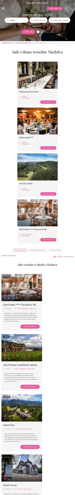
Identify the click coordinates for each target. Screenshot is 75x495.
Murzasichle (10, 273)
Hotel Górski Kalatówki (15, 328)
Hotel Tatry (9, 266)
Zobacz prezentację (27, 98)
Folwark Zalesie (11, 130)
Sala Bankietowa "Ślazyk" (52, 393)
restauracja (19, 473)
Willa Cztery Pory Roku (15, 393)
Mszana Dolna (48, 338)
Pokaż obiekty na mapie (48, 32)
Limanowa (47, 400)
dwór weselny (67, 477)
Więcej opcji (37, 26)
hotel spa (34, 477)
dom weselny (10, 397)
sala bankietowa (37, 473)
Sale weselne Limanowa (36, 449)
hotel (45, 208)
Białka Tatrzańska (48, 134)
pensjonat (43, 477)
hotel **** (9, 208)
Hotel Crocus (47, 266)
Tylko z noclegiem (55, 150)
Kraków (9, 92)
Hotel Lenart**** (47, 88)
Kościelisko (9, 400)
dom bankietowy (22, 477)
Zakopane (57, 270)
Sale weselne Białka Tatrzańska (37, 453)
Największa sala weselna (37, 150)
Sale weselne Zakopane (19, 449)
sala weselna (8, 473)
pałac (50, 477)
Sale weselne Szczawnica (54, 449)
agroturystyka (37, 480)
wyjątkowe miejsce (8, 477)
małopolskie (10, 94)
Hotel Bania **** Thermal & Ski (54, 130)
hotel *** (9, 270)
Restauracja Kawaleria (13, 88)
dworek (57, 477)
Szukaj (29, 32)
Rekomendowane (19, 150)
